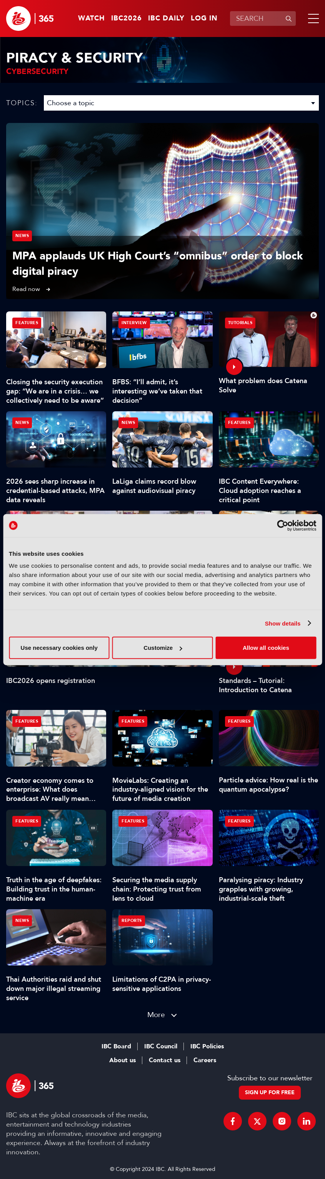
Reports (132, 920)
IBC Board (116, 1046)
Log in (204, 18)
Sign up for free (270, 1092)
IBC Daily (166, 18)
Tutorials (240, 323)
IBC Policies (207, 1046)
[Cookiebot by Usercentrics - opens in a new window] (282, 525)
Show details (283, 623)
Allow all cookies (266, 647)
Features (26, 323)
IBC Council (160, 1046)
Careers (204, 1060)
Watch (91, 18)
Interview (134, 323)
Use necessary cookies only (59, 647)
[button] (312, 18)
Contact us (164, 1060)
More (156, 1014)
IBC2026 (126, 18)
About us (122, 1060)
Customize (162, 647)
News (22, 236)
